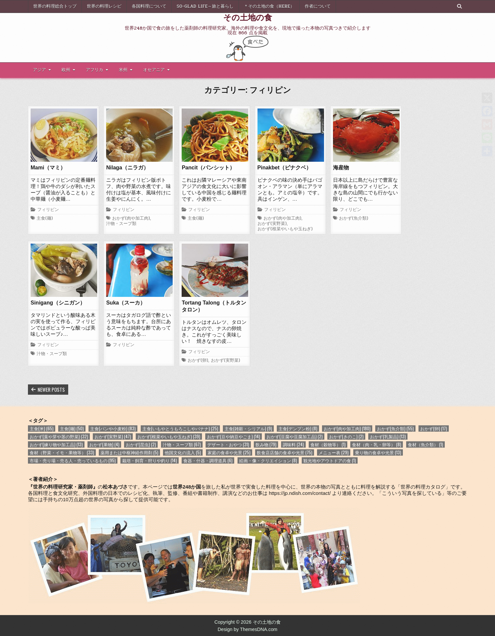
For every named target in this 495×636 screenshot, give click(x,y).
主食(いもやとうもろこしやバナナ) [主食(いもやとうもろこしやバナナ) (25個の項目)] (180, 428)
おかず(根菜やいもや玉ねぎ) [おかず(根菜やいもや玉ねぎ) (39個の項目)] (168, 436)
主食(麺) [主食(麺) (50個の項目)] (72, 428)
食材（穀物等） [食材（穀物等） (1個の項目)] (328, 444)
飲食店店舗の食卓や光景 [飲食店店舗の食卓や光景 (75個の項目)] (284, 452)
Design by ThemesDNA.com (247, 629)
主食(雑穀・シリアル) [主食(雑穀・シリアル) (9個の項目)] (248, 428)
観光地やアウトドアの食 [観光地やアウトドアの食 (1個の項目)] (329, 460)
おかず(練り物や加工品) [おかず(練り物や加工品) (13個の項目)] (56, 444)
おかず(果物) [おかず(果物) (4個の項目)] (104, 444)
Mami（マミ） (48, 167)
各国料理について (149, 6)
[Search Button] (459, 6)
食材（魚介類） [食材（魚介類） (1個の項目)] (425, 444)
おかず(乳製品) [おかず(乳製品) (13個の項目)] (388, 436)
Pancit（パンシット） (208, 167)
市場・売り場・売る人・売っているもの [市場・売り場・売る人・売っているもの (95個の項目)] (73, 460)
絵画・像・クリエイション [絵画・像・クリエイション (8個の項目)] (268, 460)
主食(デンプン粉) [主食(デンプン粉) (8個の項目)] (297, 428)
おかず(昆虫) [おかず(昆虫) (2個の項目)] (141, 444)
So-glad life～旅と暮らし (205, 6)
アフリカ (94, 70)
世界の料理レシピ (104, 6)
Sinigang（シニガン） (58, 303)
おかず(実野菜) (272, 224)
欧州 (66, 70)
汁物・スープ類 (121, 224)
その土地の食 (247, 17)
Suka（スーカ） (125, 303)
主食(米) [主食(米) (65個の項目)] (42, 428)
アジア (39, 70)
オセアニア (154, 70)
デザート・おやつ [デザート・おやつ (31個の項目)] (228, 444)
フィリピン (48, 210)
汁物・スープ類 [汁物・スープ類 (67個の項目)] (182, 444)
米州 (123, 70)
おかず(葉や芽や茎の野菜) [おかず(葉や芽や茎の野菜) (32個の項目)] (59, 436)
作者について (318, 6)
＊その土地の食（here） (269, 6)
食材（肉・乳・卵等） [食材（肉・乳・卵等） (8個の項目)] (376, 444)
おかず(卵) (198, 360)
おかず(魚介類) (353, 218)
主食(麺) (45, 218)
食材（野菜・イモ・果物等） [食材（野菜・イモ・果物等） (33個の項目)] (62, 452)
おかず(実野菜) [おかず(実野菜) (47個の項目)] (112, 436)
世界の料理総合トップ (55, 6)
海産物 (341, 167)
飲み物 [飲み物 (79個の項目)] (265, 444)
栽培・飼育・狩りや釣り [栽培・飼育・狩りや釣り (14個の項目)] (149, 460)
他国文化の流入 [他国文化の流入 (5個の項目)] (183, 452)
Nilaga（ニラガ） (127, 167)
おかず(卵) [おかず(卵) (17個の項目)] (433, 428)
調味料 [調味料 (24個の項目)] (293, 444)
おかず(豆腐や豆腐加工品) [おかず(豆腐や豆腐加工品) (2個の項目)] (294, 436)
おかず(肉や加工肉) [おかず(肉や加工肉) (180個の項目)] (347, 428)
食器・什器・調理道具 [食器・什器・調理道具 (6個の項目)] (208, 460)
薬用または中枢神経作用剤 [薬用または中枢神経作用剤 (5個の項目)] (129, 452)
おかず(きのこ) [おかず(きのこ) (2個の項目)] (346, 436)
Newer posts (51, 389)
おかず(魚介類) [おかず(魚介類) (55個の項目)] (395, 428)
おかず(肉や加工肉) (131, 218)
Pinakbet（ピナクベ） (284, 167)
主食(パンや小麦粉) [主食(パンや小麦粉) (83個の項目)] (113, 428)
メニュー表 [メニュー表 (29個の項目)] (334, 452)
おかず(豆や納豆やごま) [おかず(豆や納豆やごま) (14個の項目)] (233, 436)
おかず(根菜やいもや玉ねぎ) (285, 229)
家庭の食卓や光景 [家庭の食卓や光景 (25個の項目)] (229, 452)
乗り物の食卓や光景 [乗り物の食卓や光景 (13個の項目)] (378, 452)
